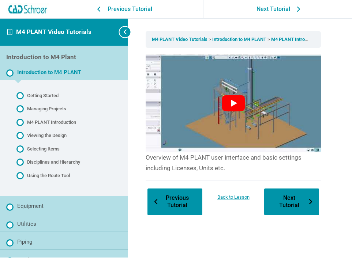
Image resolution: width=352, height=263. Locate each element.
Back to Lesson (234, 196)
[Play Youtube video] (234, 103)
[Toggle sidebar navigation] (117, 32)
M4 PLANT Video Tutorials (53, 31)
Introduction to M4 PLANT (241, 39)
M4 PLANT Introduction (296, 39)
